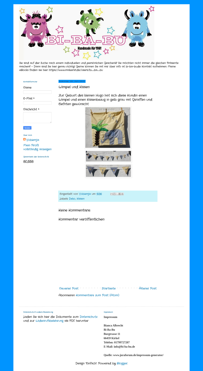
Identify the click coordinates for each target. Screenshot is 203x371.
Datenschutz (88, 317)
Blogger (122, 363)
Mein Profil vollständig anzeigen (37, 147)
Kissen (80, 199)
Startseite (109, 289)
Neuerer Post (68, 289)
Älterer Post (147, 289)
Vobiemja (32, 140)
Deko (72, 199)
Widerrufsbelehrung (49, 321)
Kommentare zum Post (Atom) (97, 295)
